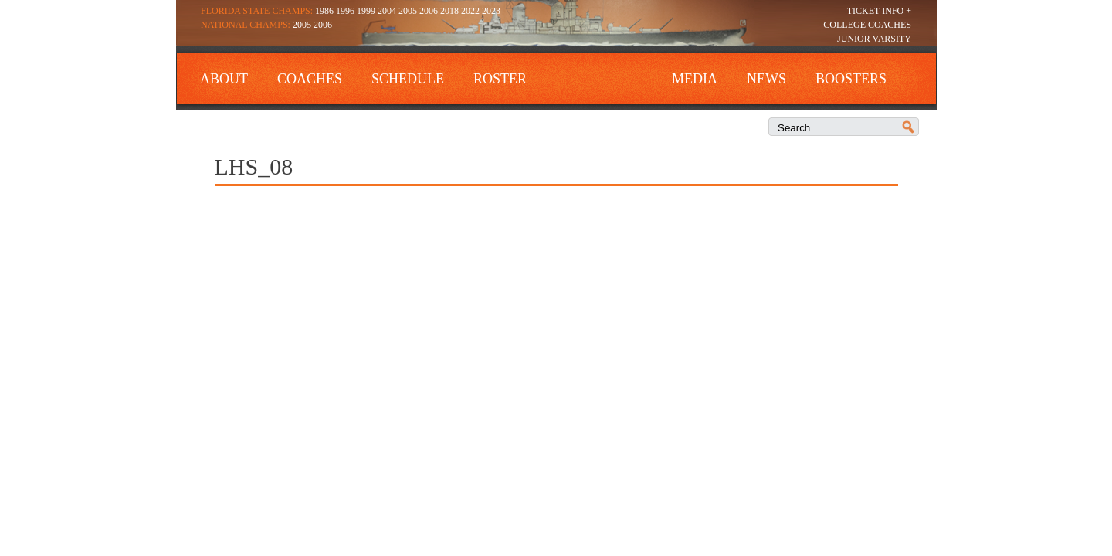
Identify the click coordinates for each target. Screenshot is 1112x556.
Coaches (309, 79)
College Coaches (867, 24)
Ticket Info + (879, 10)
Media (694, 79)
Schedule (407, 79)
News (766, 79)
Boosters (851, 79)
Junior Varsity (874, 38)
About (224, 79)
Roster (500, 79)
